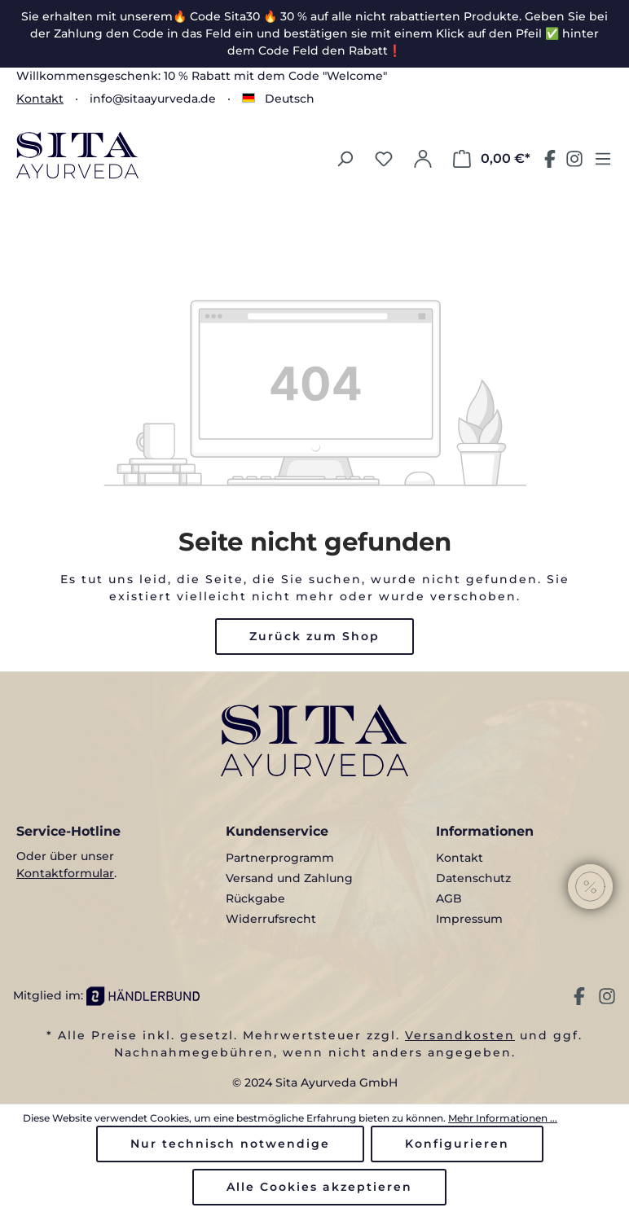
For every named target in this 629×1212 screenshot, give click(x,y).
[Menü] (602, 159)
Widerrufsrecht (271, 918)
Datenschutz (473, 878)
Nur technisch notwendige (230, 1143)
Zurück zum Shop (314, 636)
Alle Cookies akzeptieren (319, 1186)
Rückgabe (255, 898)
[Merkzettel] (383, 159)
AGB (449, 898)
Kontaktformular (65, 873)
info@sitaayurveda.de (153, 98)
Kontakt (40, 98)
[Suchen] (344, 159)
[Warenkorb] (491, 159)
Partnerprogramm (280, 857)
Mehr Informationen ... (502, 1118)
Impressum (469, 918)
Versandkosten (460, 1035)
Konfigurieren (457, 1143)
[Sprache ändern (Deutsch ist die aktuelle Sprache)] (278, 98)
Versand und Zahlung (289, 878)
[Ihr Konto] (422, 159)
